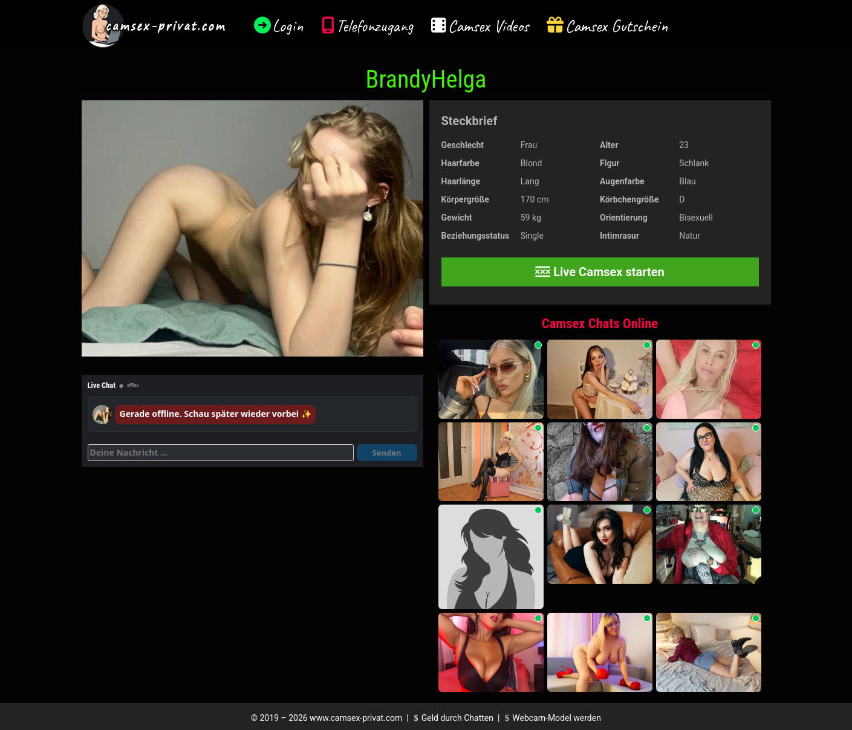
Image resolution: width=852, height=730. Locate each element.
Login (288, 25)
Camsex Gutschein (616, 25)
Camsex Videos (488, 25)
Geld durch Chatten (452, 718)
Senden (387, 452)
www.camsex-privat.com (356, 718)
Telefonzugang (374, 25)
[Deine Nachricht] (221, 452)
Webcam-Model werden (551, 718)
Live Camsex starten (600, 272)
